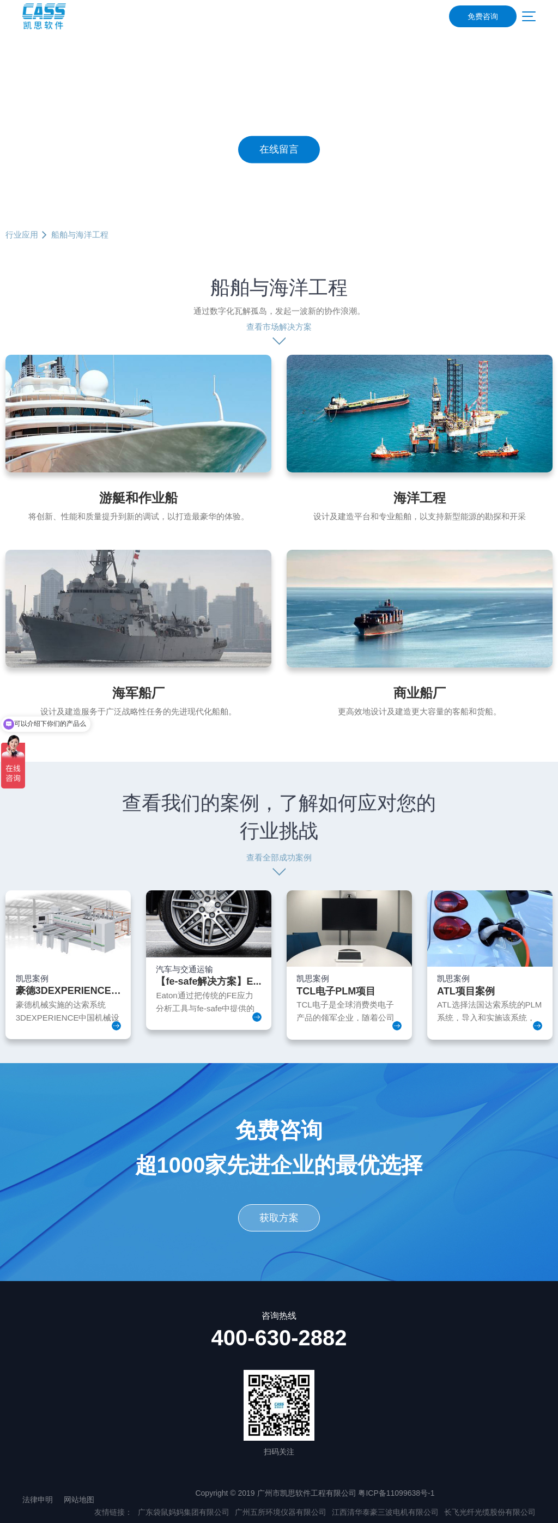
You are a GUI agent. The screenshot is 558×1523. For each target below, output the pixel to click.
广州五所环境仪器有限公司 (280, 1512)
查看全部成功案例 (279, 857)
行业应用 (21, 234)
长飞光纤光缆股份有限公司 (490, 1512)
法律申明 (37, 1499)
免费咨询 (483, 16)
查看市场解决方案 (279, 326)
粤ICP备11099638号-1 (396, 1493)
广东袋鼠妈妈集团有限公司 (183, 1512)
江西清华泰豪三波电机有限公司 (385, 1512)
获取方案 (279, 1217)
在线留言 (279, 149)
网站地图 (79, 1499)
